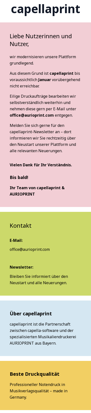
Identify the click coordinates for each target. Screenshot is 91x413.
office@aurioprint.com (32, 115)
